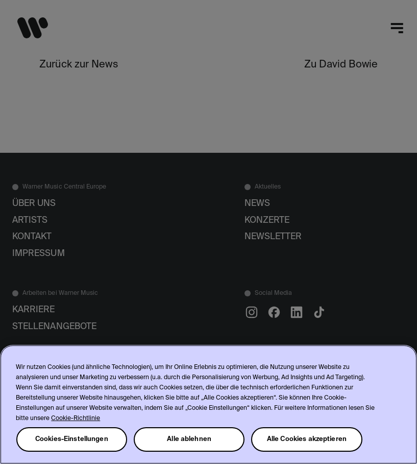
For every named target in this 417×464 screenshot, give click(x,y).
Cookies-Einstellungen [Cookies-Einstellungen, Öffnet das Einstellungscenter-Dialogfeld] (71, 439)
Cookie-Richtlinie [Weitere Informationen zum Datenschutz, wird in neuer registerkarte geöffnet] (75, 418)
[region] (208, 404)
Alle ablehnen (189, 439)
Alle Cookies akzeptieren (307, 439)
